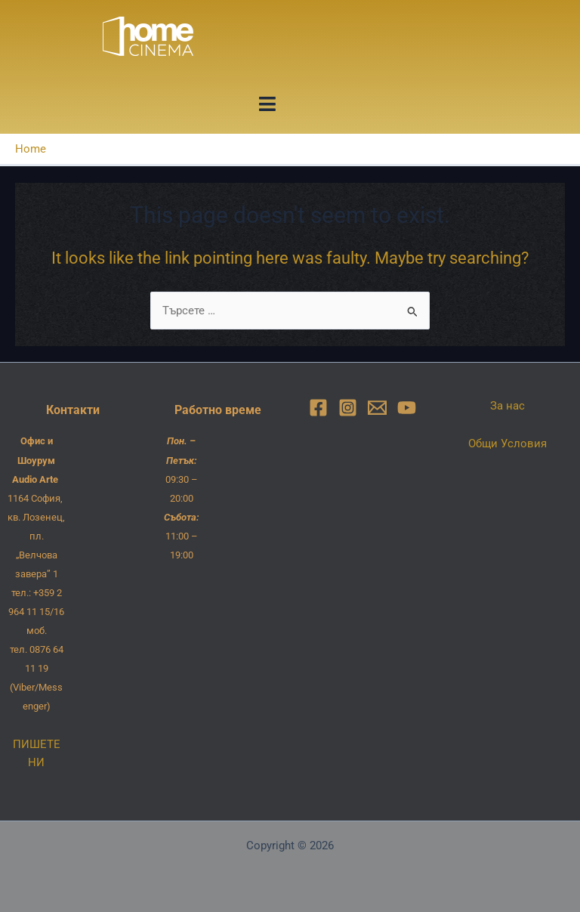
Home (30, 149)
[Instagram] (348, 408)
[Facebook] (318, 408)
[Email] (377, 408)
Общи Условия (507, 443)
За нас (507, 406)
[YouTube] (407, 408)
